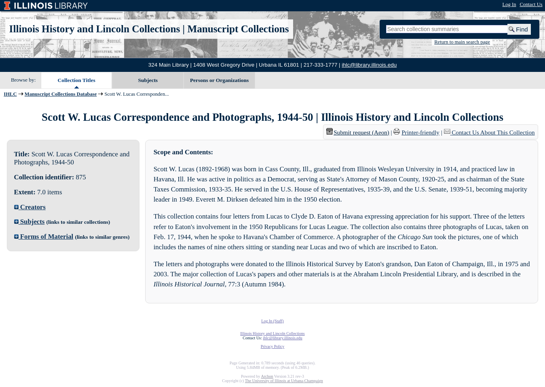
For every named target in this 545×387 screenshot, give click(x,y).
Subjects (148, 80)
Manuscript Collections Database (61, 94)
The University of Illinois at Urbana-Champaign (284, 381)
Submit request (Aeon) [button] (357, 132)
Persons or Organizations (219, 80)
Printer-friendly (420, 132)
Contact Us (531, 4)
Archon (267, 376)
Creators (30, 207)
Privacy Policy (273, 346)
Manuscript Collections (238, 28)
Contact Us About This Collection (493, 132)
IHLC (10, 94)
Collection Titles (76, 80)
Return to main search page (462, 42)
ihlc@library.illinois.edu (369, 65)
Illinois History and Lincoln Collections (94, 28)
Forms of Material (44, 236)
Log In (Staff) (272, 321)
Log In (509, 4)
